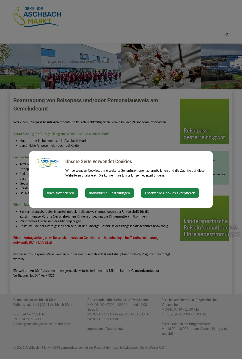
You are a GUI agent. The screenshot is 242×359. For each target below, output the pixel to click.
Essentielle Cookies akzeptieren (170, 193)
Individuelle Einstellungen (109, 193)
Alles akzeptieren (60, 193)
